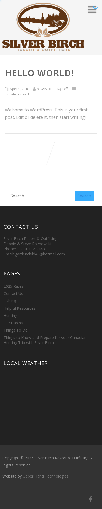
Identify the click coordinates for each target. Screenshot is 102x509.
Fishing (10, 300)
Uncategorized (17, 94)
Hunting (10, 315)
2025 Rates (13, 286)
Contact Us (13, 293)
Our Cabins (13, 322)
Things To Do (16, 330)
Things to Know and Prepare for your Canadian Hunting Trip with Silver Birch (45, 340)
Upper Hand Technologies (46, 476)
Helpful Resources (19, 308)
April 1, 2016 (19, 89)
